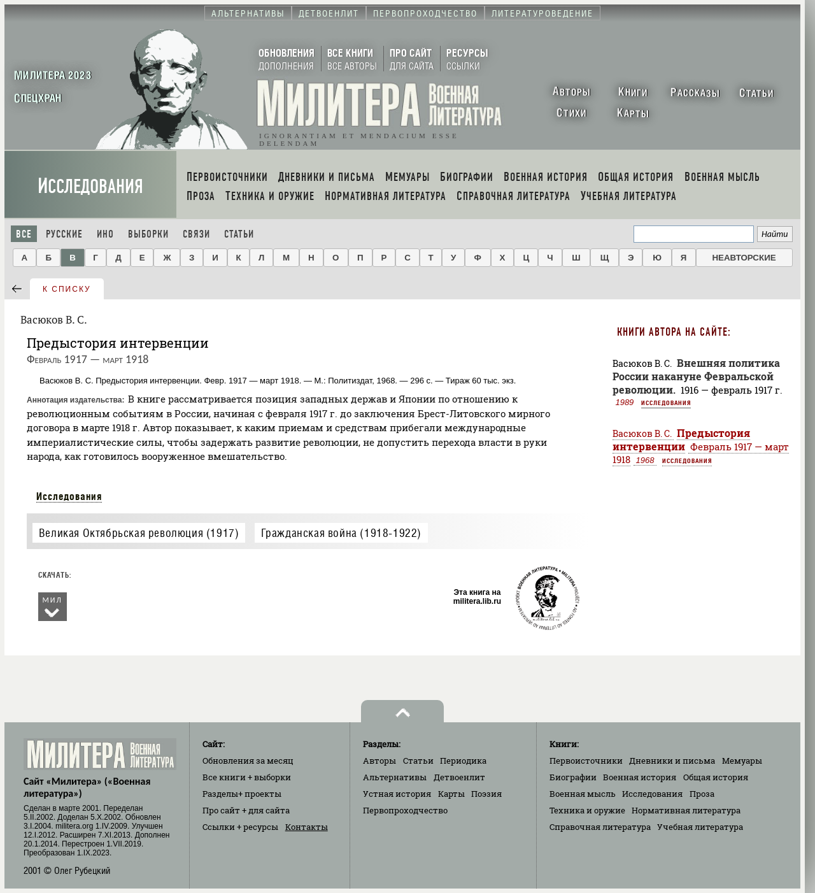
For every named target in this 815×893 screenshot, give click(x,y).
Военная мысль (582, 793)
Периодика (463, 760)
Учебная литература (700, 826)
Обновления (248, 760)
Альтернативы (395, 777)
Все (24, 234)
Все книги (246, 777)
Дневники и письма (672, 760)
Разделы (241, 793)
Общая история (715, 777)
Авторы (379, 760)
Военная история (639, 777)
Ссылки (240, 826)
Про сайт (246, 810)
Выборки (148, 234)
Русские (64, 234)
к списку (67, 289)
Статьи (239, 234)
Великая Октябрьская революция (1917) (139, 532)
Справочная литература (600, 826)
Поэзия (486, 793)
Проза (702, 793)
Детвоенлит (459, 777)
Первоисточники (586, 760)
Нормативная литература (686, 810)
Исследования (90, 186)
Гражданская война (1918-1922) (341, 532)
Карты (451, 793)
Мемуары (742, 760)
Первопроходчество (405, 810)
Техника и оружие (587, 810)
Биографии (573, 777)
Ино (105, 234)
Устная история (397, 793)
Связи (196, 234)
